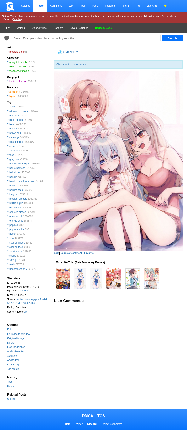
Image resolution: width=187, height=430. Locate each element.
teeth (12, 264)
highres (13, 96)
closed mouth (16, 141)
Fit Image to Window (18, 334)
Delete (11, 342)
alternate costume (19, 111)
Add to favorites (15, 351)
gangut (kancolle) (18, 62)
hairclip (13, 176)
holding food (16, 190)
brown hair (15, 133)
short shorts (15, 251)
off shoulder (15, 207)
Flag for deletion (16, 347)
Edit (9, 329)
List (8, 28)
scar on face (16, 247)
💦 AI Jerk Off (68, 52)
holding (13, 185)
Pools (95, 5)
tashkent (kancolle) (19, 70)
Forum (125, 5)
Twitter (79, 424)
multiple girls (16, 203)
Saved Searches (79, 28)
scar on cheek (17, 242)
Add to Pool (13, 360)
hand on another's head (22, 181)
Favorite (89, 253)
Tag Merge (13, 369)
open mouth (15, 216)
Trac (137, 5)
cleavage (14, 137)
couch (12, 146)
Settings (25, 5)
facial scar (15, 150)
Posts (40, 5)
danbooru (24, 290)
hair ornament (17, 168)
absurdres (14, 91)
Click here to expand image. (71, 64)
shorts (12, 255)
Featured (110, 5)
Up (25, 311)
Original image (15, 338)
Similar (11, 399)
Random (58, 28)
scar (11, 238)
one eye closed (17, 212)
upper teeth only (18, 269)
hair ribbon (15, 172)
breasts (13, 128)
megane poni (16, 51)
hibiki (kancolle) (18, 66)
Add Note (12, 355)
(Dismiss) (17, 19)
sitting (12, 260)
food (11, 154)
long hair (14, 194)
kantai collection (18, 81)
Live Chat (152, 5)
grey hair (14, 159)
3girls (12, 106)
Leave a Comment (71, 253)
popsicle (13, 225)
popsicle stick (16, 229)
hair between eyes (19, 163)
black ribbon (16, 119)
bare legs (14, 115)
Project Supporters (111, 424)
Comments (56, 5)
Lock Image (13, 364)
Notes (10, 386)
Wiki (71, 5)
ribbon (12, 233)
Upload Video (39, 28)
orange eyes (16, 220)
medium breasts (18, 198)
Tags (82, 5)
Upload (21, 28)
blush (12, 124)
